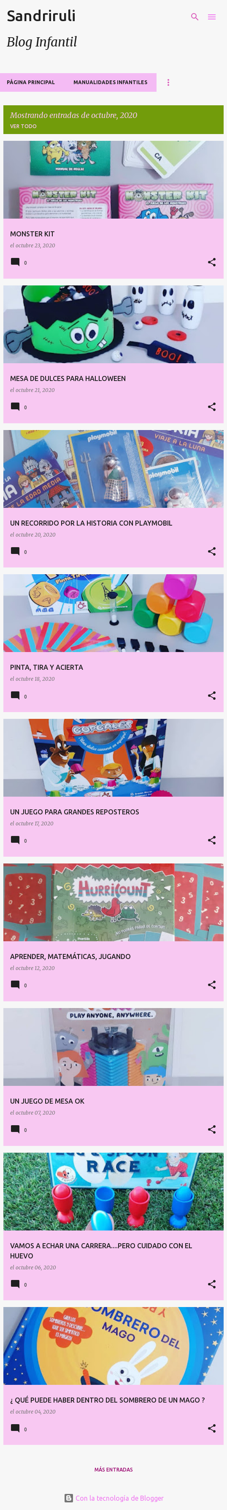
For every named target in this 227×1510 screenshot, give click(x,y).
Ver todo (23, 126)
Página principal (31, 82)
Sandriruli (41, 15)
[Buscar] (195, 17)
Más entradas (114, 1469)
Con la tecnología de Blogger (114, 1498)
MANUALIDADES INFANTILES (110, 82)
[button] (212, 263)
